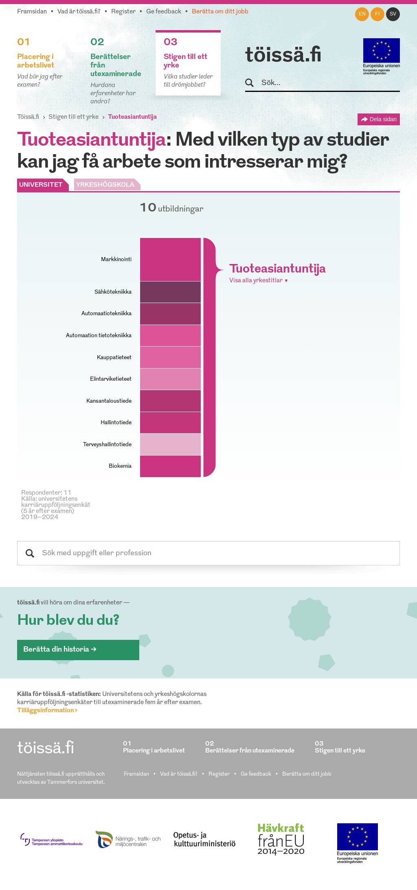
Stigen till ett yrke (73, 117)
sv (393, 14)
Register (123, 12)
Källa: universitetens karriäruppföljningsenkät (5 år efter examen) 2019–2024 (55, 508)
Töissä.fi (28, 117)
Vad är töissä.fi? (79, 12)
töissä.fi (283, 56)
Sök (253, 83)
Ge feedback (163, 12)
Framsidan (32, 12)
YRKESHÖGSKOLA (105, 185)
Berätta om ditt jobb (220, 12)
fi (377, 14)
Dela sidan (383, 119)
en (362, 14)
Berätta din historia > (60, 650)
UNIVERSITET (41, 185)
